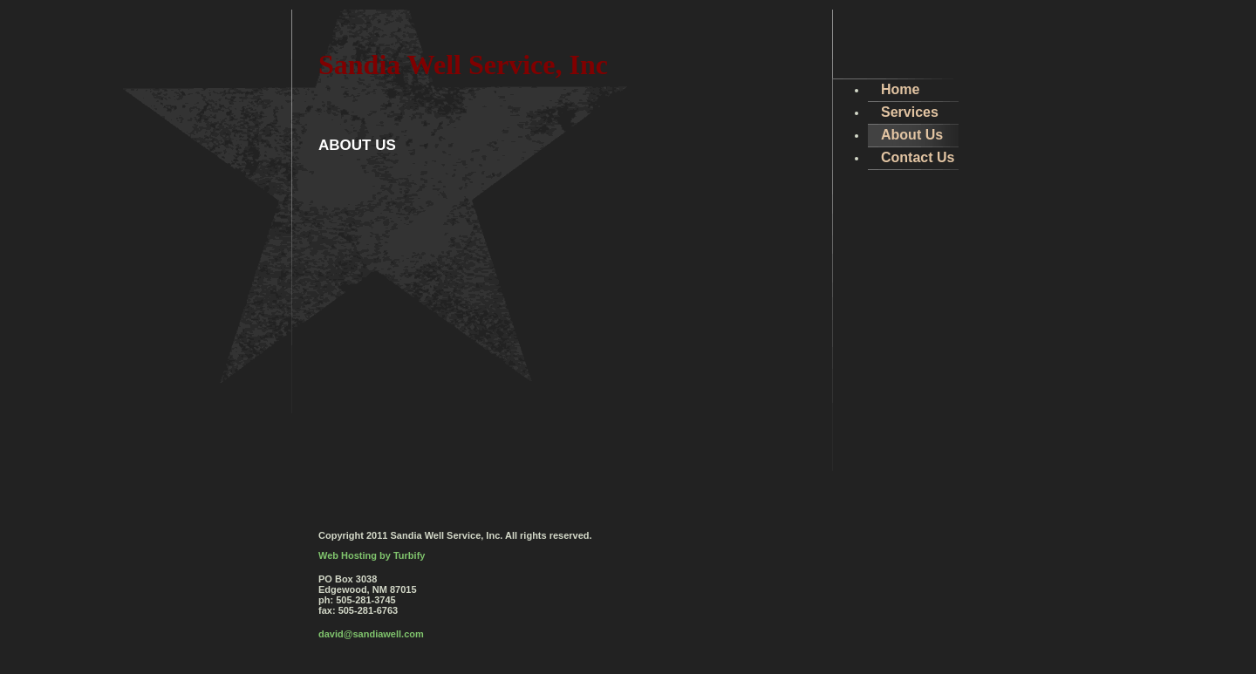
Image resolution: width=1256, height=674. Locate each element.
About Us (912, 134)
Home (900, 89)
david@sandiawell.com (371, 634)
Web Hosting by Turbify (371, 555)
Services (910, 112)
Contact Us (917, 157)
